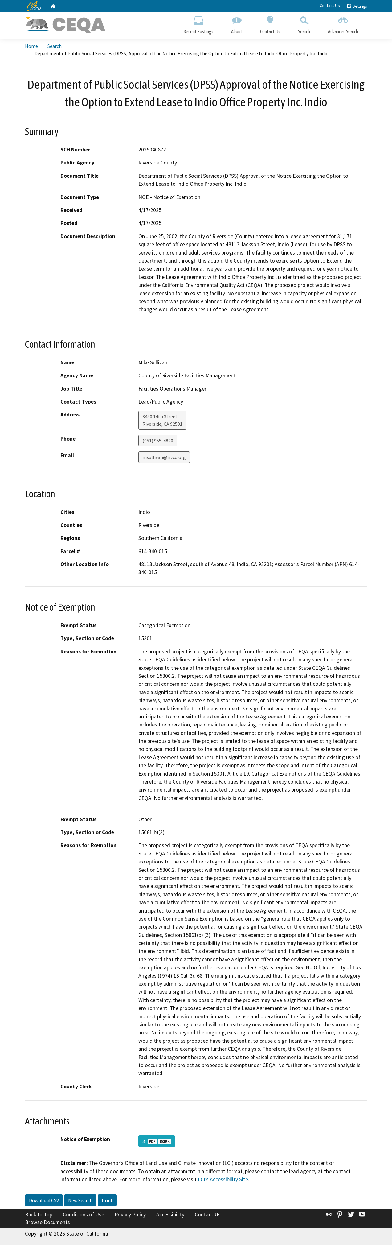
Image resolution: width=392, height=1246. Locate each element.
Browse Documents (47, 1223)
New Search (80, 1201)
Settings (356, 6)
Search (304, 24)
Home (31, 46)
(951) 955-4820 (157, 441)
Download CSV (44, 1201)
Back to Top (38, 1215)
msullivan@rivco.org (164, 458)
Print (107, 1201)
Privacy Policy (130, 1215)
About (237, 24)
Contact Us (330, 5)
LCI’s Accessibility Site (223, 1180)
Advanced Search (343, 24)
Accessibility (170, 1215)
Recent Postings (198, 24)
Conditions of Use (83, 1215)
